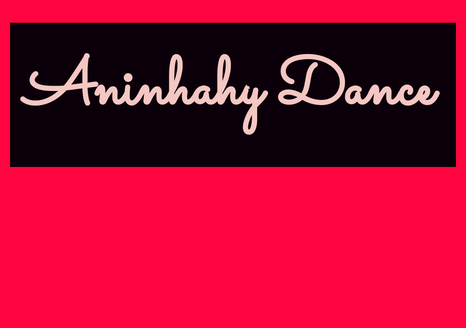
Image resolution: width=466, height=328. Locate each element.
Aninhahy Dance (228, 91)
